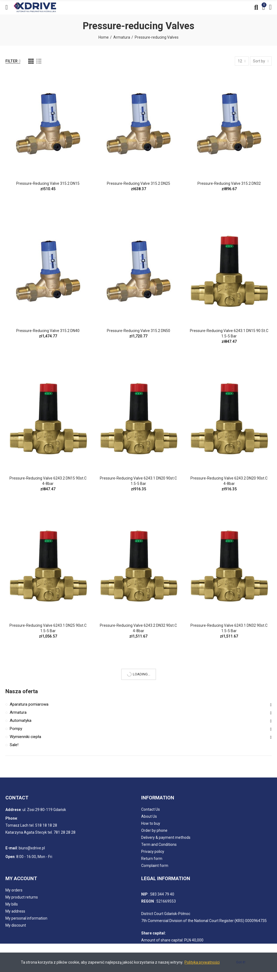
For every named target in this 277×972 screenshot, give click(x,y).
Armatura (18, 712)
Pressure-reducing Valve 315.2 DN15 (48, 183)
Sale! (14, 744)
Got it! (240, 962)
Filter (11, 61)
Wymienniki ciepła (25, 736)
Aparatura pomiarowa (29, 704)
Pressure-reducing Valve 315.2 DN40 (48, 331)
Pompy (16, 728)
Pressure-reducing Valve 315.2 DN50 (138, 331)
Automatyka (20, 720)
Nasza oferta (21, 691)
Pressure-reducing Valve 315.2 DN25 (138, 183)
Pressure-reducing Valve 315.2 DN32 (229, 183)
